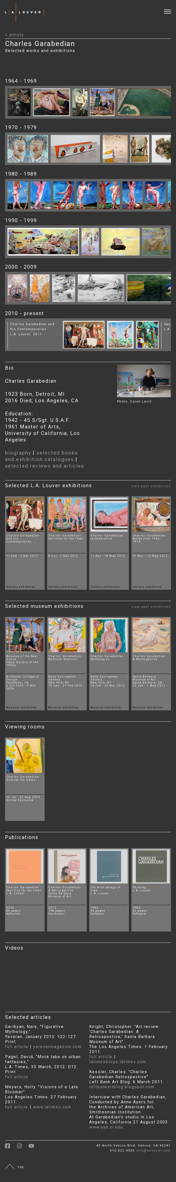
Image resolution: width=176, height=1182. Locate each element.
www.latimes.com (52, 1107)
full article (16, 1046)
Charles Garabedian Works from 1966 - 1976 (149, 538)
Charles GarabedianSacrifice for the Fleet (23, 889)
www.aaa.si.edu (106, 1127)
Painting (139, 887)
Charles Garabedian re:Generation (107, 537)
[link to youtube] (34, 1147)
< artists (14, 34)
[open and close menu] (170, 8)
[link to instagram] (23, 1147)
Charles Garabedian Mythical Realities (64, 658)
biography (18, 453)
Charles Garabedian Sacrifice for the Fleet (65, 537)
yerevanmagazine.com (57, 1046)
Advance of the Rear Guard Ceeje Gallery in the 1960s (22, 661)
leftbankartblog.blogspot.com (122, 1087)
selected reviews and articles (44, 466)
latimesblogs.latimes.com (117, 1061)
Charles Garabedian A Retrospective (149, 658)
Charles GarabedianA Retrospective (64, 889)
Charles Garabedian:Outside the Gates (23, 778)
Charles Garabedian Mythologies (107, 658)
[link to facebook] (11, 1147)
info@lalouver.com (153, 1150)
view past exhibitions (151, 486)
